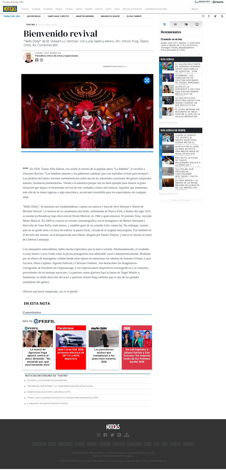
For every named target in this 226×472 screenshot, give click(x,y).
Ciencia (89, 9)
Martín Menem (85, 16)
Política (26, 9)
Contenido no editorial (180, 9)
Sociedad (39, 9)
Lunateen (175, 444)
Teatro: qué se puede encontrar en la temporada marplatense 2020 (62, 397)
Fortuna (80, 444)
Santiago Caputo (59, 16)
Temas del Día (11, 16)
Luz (156, 444)
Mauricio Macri (110, 16)
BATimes (188, 444)
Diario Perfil (39, 444)
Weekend (105, 444)
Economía (52, 9)
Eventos (112, 9)
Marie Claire (65, 444)
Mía (164, 444)
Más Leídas (167, 59)
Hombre (92, 444)
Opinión (100, 9)
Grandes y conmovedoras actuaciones (47, 380)
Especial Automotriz (151, 9)
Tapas (133, 9)
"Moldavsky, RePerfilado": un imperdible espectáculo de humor (60, 386)
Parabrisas (119, 444)
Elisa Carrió (134, 16)
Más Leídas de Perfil (173, 130)
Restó (123, 9)
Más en (38, 321)
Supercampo (135, 444)
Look (147, 444)
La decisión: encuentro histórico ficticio (47, 403)
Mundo (65, 9)
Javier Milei (34, 16)
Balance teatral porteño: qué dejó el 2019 (49, 391)
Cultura (77, 9)
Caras (52, 444)
